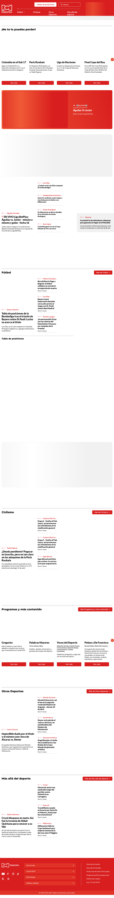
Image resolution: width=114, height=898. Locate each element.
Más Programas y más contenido (95, 609)
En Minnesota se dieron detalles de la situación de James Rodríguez (50, 214)
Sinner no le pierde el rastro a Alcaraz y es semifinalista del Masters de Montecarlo (46, 724)
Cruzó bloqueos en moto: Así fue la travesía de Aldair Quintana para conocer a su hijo (17, 822)
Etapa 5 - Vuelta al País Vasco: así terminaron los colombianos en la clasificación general (47, 543)
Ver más (13, 83)
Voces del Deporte (67, 642)
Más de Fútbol (103, 272)
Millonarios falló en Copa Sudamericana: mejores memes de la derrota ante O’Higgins (47, 829)
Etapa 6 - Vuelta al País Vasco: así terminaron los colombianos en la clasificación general (47, 524)
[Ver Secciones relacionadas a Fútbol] (24, 12)
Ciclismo (36, 12)
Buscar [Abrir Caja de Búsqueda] (65, 4)
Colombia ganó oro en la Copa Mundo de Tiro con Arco (49, 228)
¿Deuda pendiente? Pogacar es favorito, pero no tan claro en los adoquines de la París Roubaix (18, 556)
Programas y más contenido (22, 609)
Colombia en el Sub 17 (14, 62)
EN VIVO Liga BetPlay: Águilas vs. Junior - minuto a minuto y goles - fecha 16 (17, 219)
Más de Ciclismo (102, 512)
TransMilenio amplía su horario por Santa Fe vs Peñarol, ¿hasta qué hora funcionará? (47, 811)
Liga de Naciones (66, 62)
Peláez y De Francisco (96, 642)
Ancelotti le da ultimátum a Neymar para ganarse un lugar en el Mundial (95, 221)
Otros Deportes (53, 13)
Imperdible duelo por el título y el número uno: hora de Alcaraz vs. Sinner (18, 736)
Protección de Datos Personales (98, 871)
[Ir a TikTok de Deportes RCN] (18, 874)
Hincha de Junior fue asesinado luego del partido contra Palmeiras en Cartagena (46, 792)
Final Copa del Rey (95, 62)
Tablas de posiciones (45, 4)
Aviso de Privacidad (93, 868)
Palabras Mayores (39, 642)
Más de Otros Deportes (99, 691)
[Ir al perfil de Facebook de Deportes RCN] (7, 874)
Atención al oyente (93, 864)
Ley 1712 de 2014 (93, 882)
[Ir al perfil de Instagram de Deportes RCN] (13, 874)
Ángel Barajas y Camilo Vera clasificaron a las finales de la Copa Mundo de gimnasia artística (47, 745)
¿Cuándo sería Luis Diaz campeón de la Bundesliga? (50, 186)
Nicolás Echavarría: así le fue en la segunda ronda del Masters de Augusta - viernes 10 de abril (47, 704)
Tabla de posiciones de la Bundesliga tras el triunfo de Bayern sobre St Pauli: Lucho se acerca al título (17, 318)
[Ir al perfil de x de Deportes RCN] (3, 879)
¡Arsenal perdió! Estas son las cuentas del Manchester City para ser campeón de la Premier (47, 324)
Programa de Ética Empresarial (97, 875)
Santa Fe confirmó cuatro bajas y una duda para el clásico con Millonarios (50, 200)
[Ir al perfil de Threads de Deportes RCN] (8, 879)
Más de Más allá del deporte (97, 779)
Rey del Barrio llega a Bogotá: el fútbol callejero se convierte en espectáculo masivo (47, 284)
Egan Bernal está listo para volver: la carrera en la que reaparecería (47, 561)
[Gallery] (55, 59)
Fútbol (20, 12)
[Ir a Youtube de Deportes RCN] (3, 874)
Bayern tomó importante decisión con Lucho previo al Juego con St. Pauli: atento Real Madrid (46, 303)
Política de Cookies (93, 879)
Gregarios (7, 642)
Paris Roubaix (37, 62)
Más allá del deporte (72, 13)
